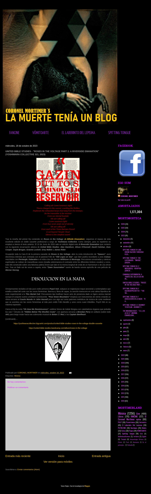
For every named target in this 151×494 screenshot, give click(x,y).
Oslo (141, 433)
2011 (123, 396)
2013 (123, 389)
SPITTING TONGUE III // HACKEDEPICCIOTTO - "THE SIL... (133, 290)
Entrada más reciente (17, 456)
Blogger (87, 485)
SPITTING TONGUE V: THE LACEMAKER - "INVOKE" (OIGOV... (132, 260)
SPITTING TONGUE (119, 133)
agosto (125, 323)
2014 (123, 385)
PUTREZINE (122, 427)
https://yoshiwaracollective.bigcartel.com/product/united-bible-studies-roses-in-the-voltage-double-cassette (58, 323)
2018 (123, 370)
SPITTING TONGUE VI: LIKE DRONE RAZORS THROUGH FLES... (133, 252)
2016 (123, 377)
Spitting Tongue (128, 433)
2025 (123, 227)
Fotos (123, 430)
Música (17, 376)
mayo (125, 335)
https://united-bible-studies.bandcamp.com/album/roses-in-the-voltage (58, 328)
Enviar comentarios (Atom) (28, 469)
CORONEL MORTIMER (129, 196)
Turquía (123, 439)
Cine (138, 413)
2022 (123, 355)
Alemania (136, 442)
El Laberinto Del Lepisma (132, 425)
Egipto (144, 436)
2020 (123, 362)
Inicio (61, 456)
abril (125, 338)
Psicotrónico (130, 422)
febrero (126, 346)
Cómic (120, 442)
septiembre (127, 319)
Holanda (130, 445)
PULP (120, 422)
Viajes (131, 430)
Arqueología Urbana (137, 439)
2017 (123, 374)
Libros (120, 416)
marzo (125, 342)
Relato (144, 427)
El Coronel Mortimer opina (132, 418)
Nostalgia (134, 427)
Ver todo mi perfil (124, 199)
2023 (123, 235)
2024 (123, 231)
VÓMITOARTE (40, 133)
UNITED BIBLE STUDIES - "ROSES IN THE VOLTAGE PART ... (134, 283)
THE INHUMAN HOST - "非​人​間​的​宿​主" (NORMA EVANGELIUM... (134, 313)
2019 (123, 366)
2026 (123, 224)
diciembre (127, 238)
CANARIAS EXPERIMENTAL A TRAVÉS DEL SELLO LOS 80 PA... (133, 276)
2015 (123, 381)
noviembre (127, 242)
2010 (123, 400)
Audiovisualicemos (124, 436)
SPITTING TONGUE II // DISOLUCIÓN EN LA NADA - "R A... (134, 299)
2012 (123, 393)
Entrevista (142, 422)
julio (124, 327)
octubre (126, 246)
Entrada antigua (101, 456)
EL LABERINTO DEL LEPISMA (78, 133)
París (127, 442)
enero (125, 350)
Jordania (136, 436)
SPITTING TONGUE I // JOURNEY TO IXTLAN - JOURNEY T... (134, 306)
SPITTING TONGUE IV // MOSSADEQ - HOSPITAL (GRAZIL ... (132, 268)
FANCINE (14, 133)
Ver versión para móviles (58, 461)
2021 (123, 358)
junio (125, 331)
